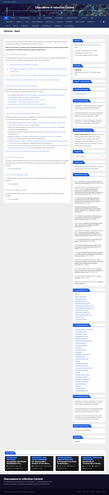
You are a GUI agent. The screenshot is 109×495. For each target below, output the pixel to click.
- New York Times (79, 329)
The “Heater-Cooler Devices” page (17, 54)
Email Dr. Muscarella (80, 93)
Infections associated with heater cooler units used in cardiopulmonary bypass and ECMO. (87, 246)
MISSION (59, 21)
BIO (40, 18)
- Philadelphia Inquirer (81, 334)
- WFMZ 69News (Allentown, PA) (84, 308)
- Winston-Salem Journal (81, 374)
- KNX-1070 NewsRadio (81, 363)
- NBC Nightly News (80, 299)
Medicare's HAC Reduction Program (65, 459)
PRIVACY (15, 25)
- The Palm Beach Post (81, 359)
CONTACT (84, 18)
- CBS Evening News (80, 301)
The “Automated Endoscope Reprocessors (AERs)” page (23, 113)
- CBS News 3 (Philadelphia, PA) (83, 305)
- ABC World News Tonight (82, 303)
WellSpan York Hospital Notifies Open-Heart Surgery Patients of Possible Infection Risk (88, 224)
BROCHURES (48, 18)
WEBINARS (58, 25)
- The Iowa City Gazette (81, 370)
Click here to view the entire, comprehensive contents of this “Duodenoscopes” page (30, 107)
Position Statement (11, 459)
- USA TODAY (89, 329)
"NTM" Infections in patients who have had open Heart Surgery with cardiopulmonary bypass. (88, 261)
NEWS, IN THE (80, 21)
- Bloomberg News (79, 343)
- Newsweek (78, 352)
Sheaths (44, 457)
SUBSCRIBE (35, 25)
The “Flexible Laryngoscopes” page (17, 174)
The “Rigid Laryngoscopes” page (16, 190)
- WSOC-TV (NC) (79, 317)
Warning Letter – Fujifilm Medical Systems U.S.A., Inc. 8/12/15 (26, 99)
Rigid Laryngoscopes (36, 457)
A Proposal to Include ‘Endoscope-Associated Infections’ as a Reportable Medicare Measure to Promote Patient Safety (88, 121)
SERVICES (25, 25)
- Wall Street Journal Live (82, 312)
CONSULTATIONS (71, 18)
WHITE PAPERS (68, 25)
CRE (92, 18)
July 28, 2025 (62, 466)
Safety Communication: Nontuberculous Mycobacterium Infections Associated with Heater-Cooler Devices (88, 217)
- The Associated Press (81, 365)
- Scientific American (80, 345)
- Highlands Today (79, 356)
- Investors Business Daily (82, 379)
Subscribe (77, 441)
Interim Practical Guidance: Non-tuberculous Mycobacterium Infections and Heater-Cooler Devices (87, 233)
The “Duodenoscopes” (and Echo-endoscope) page (22, 86)
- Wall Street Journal (80, 377)
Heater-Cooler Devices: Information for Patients (24, 64)
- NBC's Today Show (80, 296)
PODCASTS (90, 21)
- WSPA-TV (77, 386)
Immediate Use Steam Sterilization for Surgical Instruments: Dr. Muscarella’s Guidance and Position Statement (88, 107)
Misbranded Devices (87, 457)
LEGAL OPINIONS (37, 21)
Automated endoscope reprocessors (46, 127)
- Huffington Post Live (81, 310)
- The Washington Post (81, 390)
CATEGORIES (59, 18)
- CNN (76, 294)
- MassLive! (77, 347)
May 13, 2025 (87, 466)
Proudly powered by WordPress (11, 491)
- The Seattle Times (80, 350)
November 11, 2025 (38, 466)
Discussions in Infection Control (54, 7)
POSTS (7, 25)
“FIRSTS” (19, 21)
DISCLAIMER (9, 21)
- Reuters (77, 361)
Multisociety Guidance (12, 457)
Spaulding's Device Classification (39, 459)
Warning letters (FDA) (88, 459)
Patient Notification (97, 457)
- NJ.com (77, 372)
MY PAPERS (69, 21)
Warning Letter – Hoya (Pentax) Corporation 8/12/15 (23, 102)
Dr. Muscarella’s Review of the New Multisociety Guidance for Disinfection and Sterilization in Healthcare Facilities (88, 114)
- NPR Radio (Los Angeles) (82, 354)
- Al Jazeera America (80, 384)
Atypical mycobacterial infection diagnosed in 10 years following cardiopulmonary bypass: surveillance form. (88, 254)
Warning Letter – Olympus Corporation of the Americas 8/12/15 (26, 104)
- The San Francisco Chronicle (83, 368)
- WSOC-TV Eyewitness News (83, 340)
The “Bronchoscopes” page (15, 157)
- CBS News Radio (79, 388)
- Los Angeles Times (80, 331)
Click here (77, 72)
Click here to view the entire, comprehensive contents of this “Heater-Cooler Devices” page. (32, 80)
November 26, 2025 (13, 466)
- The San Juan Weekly (81, 381)
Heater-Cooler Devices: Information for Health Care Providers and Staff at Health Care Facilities (38, 75)
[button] (101, 21)
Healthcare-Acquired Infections (65, 457)
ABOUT (12, 18)
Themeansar (32, 491)
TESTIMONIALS (46, 25)
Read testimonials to (80, 166)
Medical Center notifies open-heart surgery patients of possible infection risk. (88, 270)
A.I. (34, 18)
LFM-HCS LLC (50, 21)
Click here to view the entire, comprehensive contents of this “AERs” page (27, 151)
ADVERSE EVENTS (24, 18)
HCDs (27, 21)
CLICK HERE (87, 145)
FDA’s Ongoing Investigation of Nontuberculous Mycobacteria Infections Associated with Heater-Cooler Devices (38, 70)
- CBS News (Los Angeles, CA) (83, 315)
